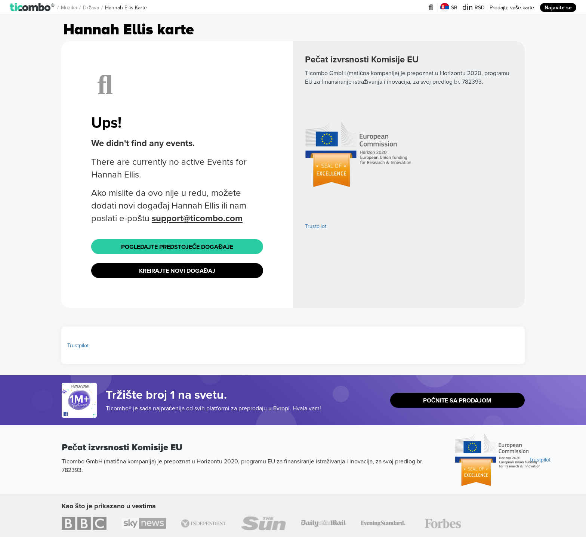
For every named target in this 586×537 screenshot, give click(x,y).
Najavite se (558, 7)
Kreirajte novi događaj (177, 270)
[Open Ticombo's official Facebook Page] (80, 414)
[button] (32, 7)
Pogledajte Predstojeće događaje (177, 247)
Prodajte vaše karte (512, 7)
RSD (473, 7)
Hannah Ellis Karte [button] (126, 7)
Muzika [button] (69, 7)
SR (448, 7)
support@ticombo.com (197, 218)
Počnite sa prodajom (457, 400)
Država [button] (91, 7)
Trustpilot (315, 226)
